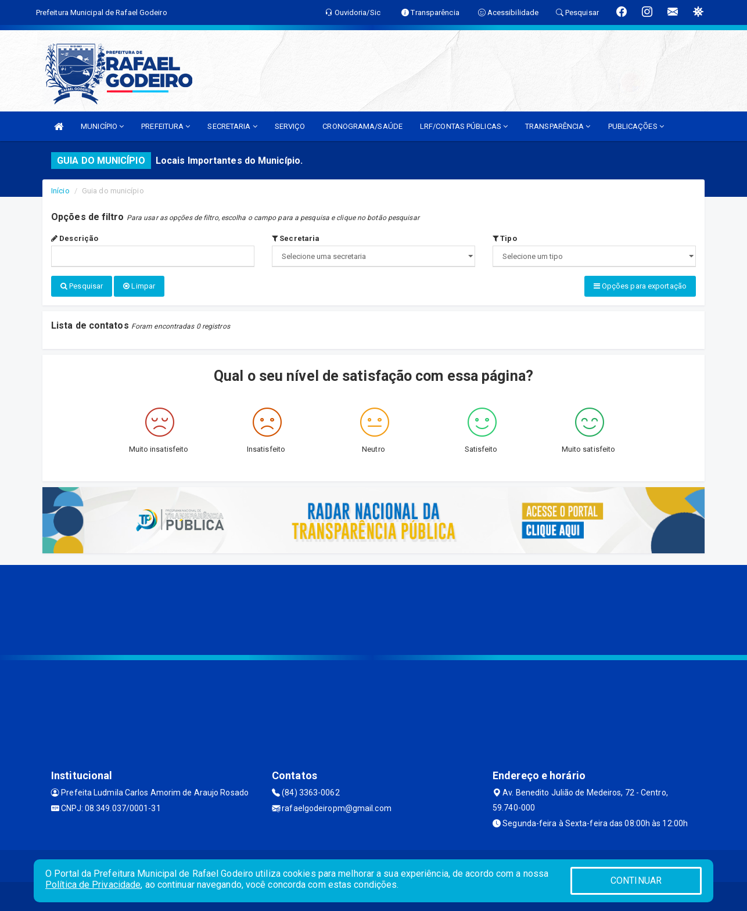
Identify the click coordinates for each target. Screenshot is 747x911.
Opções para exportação (640, 286)
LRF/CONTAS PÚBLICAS (464, 126)
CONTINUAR (636, 880)
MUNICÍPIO (102, 126)
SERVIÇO (290, 126)
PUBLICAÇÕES (636, 126)
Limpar (139, 286)
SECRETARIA (232, 126)
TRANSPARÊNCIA (558, 126)
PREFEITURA (165, 126)
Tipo (505, 238)
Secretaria (295, 238)
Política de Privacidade (93, 884)
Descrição (74, 238)
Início (60, 190)
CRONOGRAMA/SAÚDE (362, 126)
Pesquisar (81, 286)
